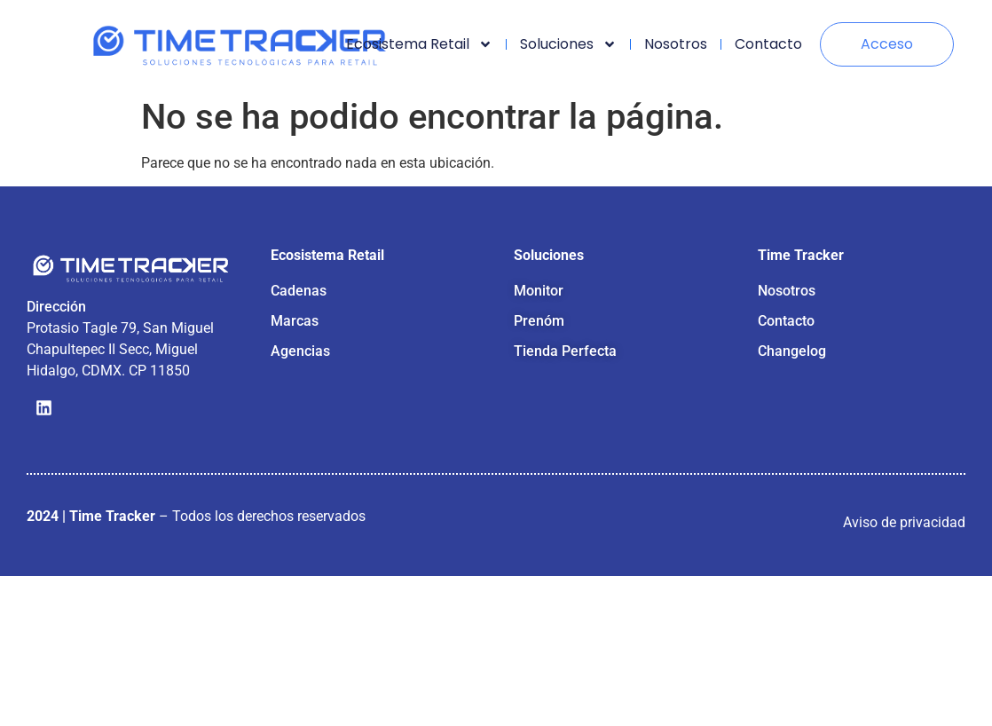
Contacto (768, 44)
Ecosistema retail (419, 44)
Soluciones (568, 44)
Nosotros (675, 44)
